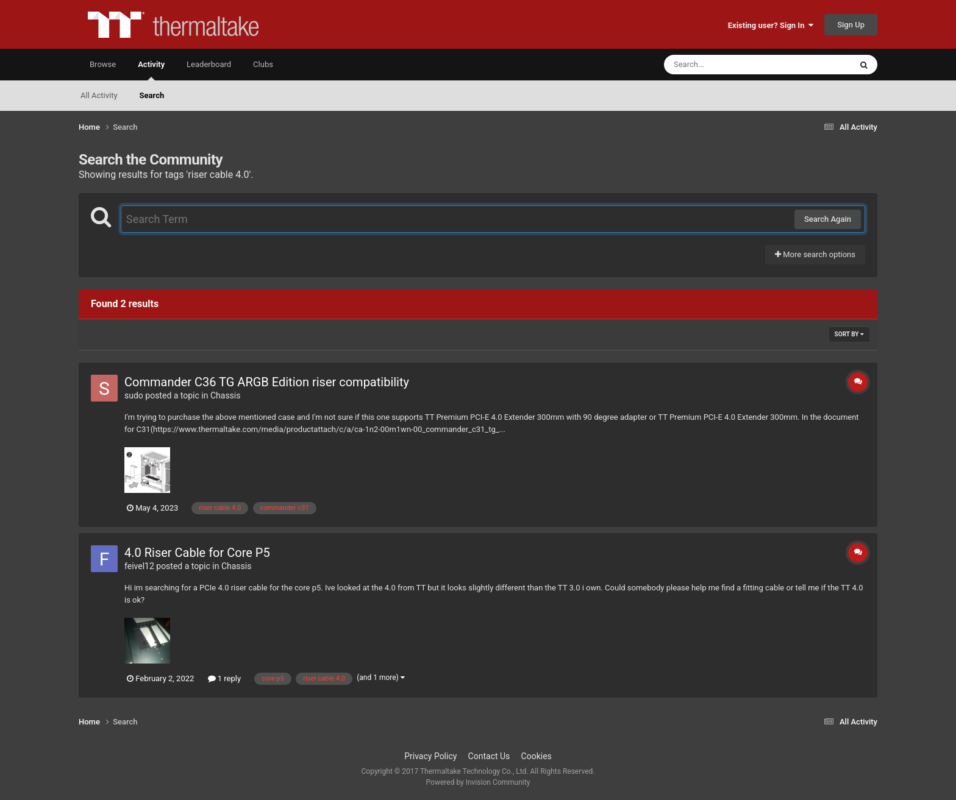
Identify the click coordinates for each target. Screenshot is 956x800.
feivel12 (139, 566)
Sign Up (851, 24)
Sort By (849, 334)
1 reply (224, 678)
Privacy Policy (430, 756)
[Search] (727, 64)
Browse (103, 64)
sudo (133, 395)
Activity (151, 70)
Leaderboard (209, 64)
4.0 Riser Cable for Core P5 (197, 552)
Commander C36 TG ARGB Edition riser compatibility (266, 382)
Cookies (536, 756)
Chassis (225, 395)
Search (152, 95)
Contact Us (489, 756)
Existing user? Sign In (770, 25)
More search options (815, 254)
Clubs (263, 64)
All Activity (99, 95)
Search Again (827, 219)
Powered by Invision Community (478, 782)
